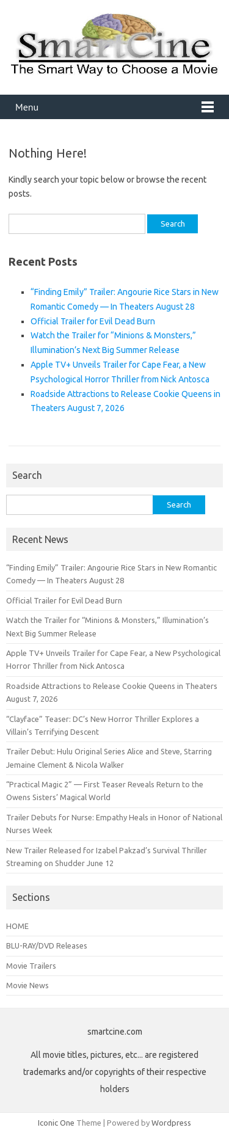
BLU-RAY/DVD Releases (46, 945)
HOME (17, 926)
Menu (26, 107)
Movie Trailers (31, 965)
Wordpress (171, 1122)
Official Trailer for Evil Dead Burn (93, 321)
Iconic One (56, 1122)
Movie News (27, 985)
